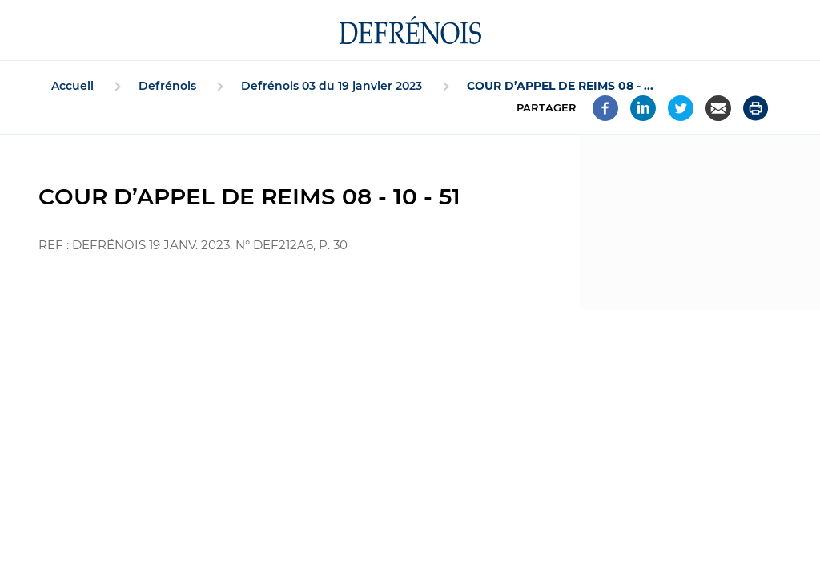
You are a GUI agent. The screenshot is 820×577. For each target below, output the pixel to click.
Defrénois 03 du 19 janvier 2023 (331, 86)
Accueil (72, 86)
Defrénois (167, 86)
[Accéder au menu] (13, 30)
